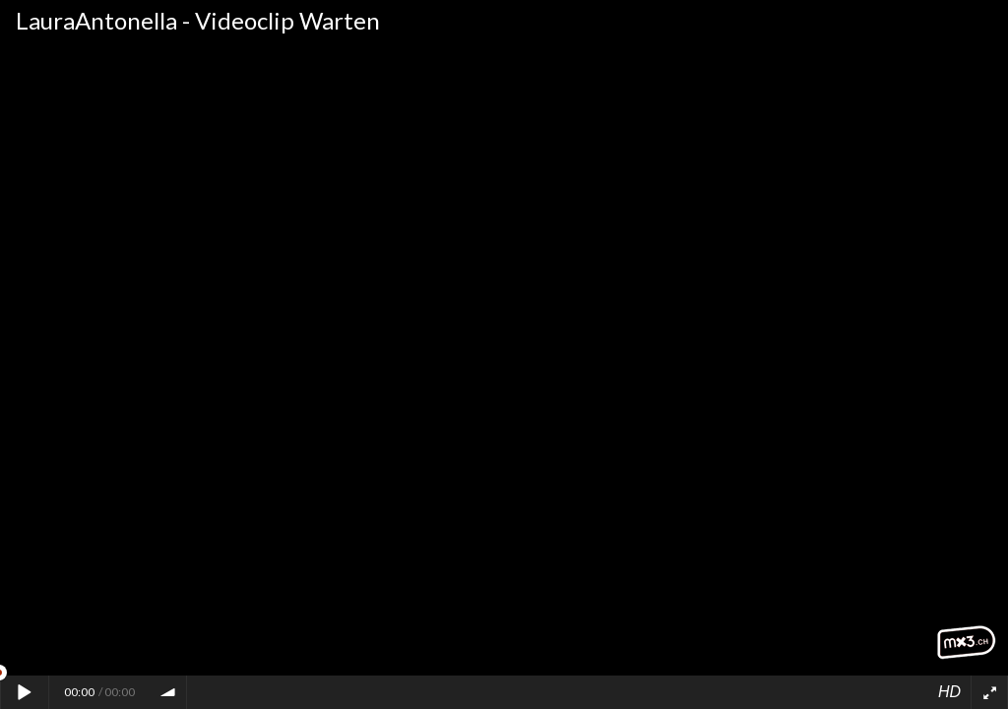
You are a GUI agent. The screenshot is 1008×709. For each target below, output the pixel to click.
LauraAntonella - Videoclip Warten (198, 20)
